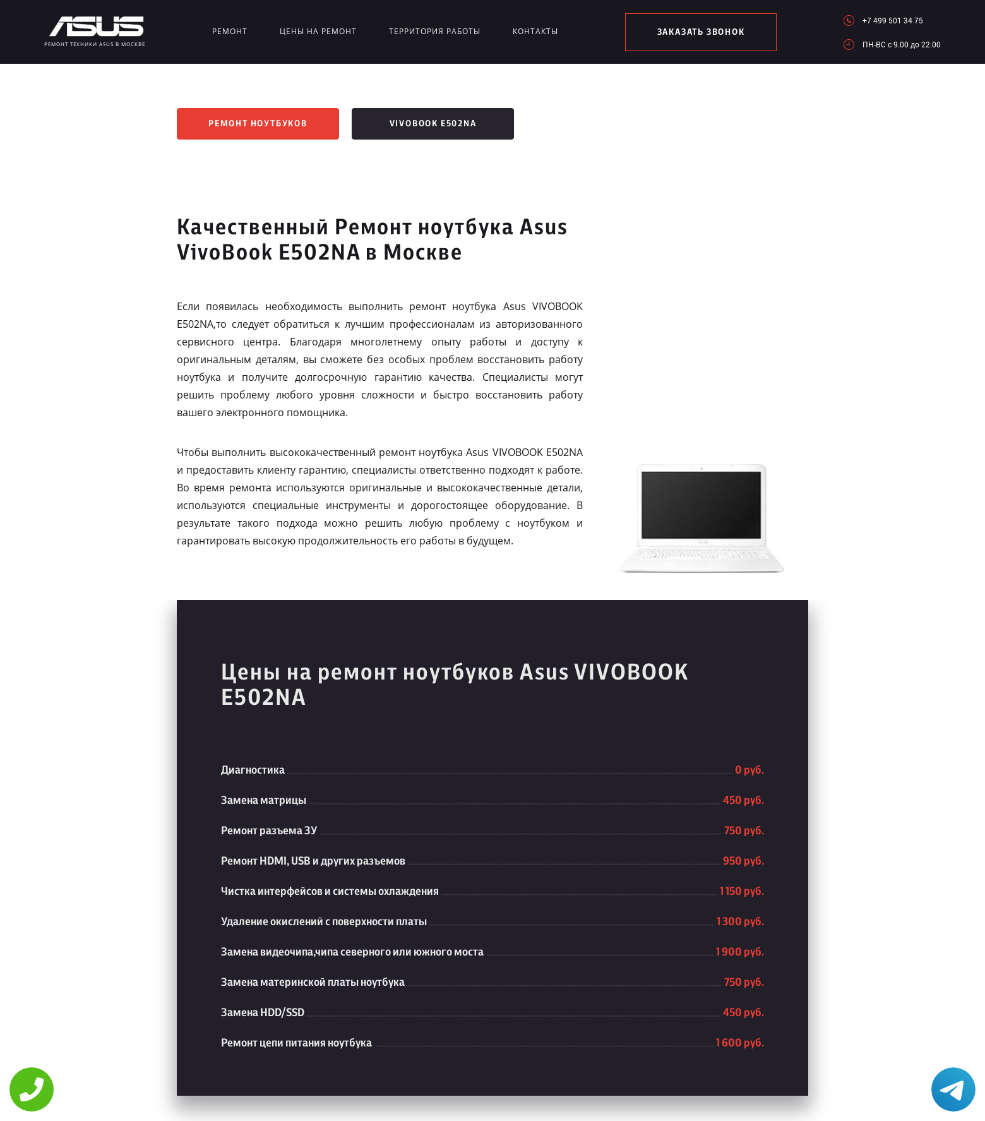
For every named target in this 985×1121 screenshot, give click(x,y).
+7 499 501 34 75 (893, 20)
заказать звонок (701, 32)
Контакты (535, 31)
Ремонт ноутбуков (257, 123)
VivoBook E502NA (433, 123)
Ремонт (230, 31)
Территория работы (435, 31)
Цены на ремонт (318, 31)
